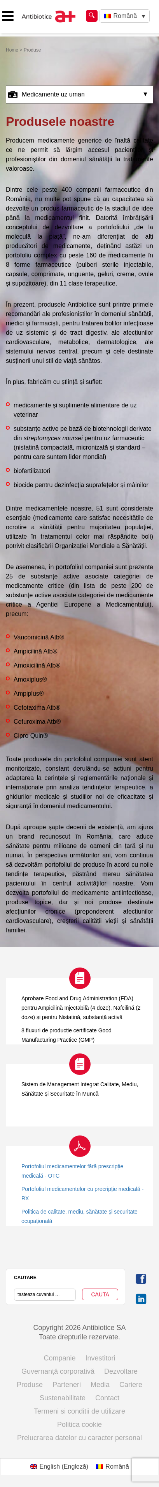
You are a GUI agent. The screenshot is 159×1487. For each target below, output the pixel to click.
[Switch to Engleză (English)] (59, 1466)
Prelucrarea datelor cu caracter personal (79, 1438)
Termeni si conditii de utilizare (79, 1411)
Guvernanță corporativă (57, 1371)
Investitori (100, 1358)
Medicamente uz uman (46, 94)
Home (12, 50)
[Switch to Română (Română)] (112, 1466)
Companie (59, 1358)
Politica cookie (79, 1424)
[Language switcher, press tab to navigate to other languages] (125, 16)
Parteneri (66, 1385)
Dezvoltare (121, 1371)
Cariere (130, 1385)
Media (100, 1385)
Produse (30, 1385)
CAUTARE (25, 1277)
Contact (107, 1398)
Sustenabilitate (63, 1398)
